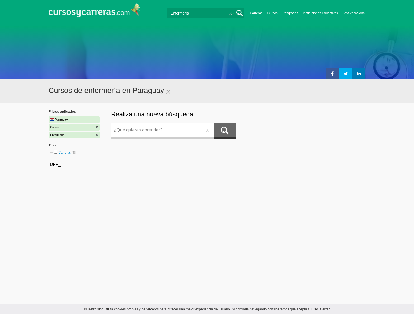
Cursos (272, 13)
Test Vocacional (354, 13)
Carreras (256, 13)
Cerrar (325, 309)
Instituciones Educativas (320, 13)
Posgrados (290, 13)
